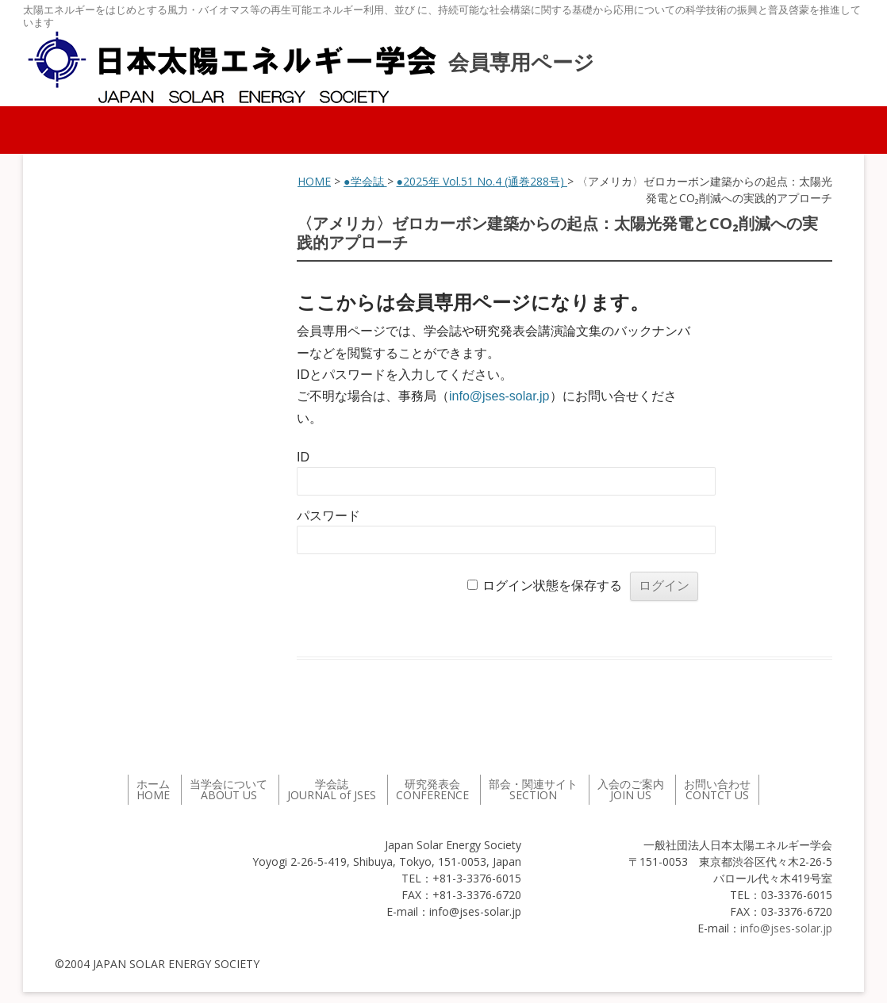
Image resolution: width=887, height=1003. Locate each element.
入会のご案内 (630, 789)
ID (303, 457)
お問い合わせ (717, 789)
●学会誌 (365, 181)
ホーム (153, 789)
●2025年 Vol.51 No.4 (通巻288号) (482, 181)
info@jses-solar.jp (499, 396)
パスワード (328, 516)
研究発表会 (432, 789)
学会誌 (331, 789)
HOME (314, 181)
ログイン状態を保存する (552, 585)
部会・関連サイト (533, 789)
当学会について (228, 789)
